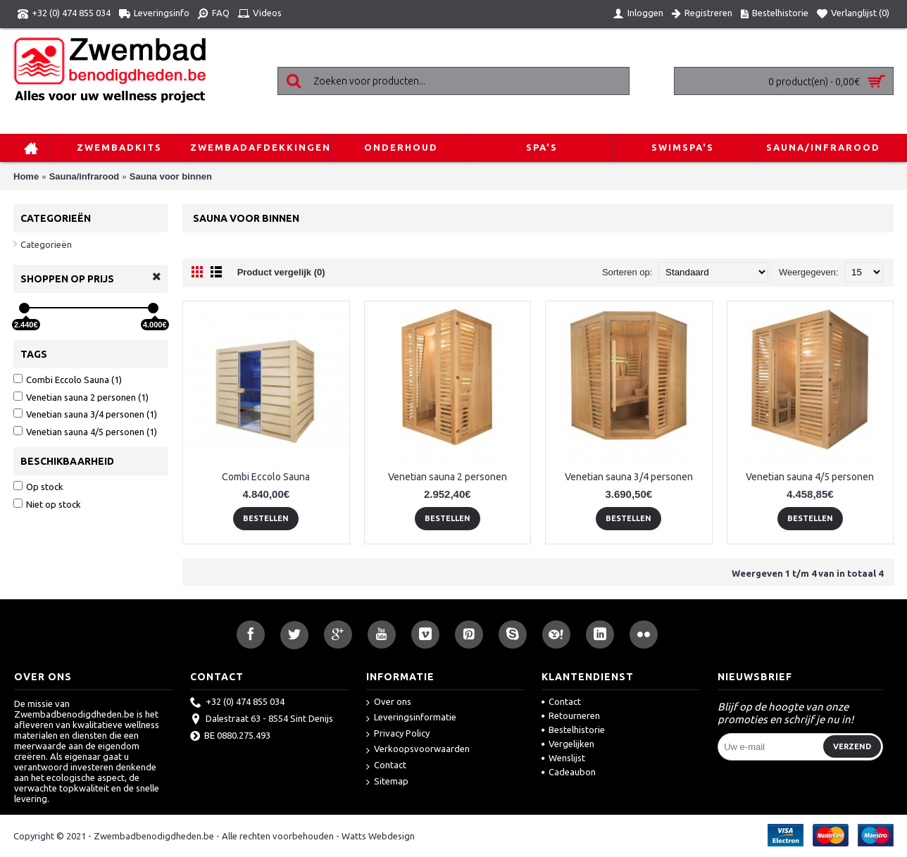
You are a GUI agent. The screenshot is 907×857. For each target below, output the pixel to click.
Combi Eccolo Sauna (266, 476)
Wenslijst (563, 758)
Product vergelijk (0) (281, 272)
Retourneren (571, 715)
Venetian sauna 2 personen (447, 476)
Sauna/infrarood (84, 176)
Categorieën (46, 244)
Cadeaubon (569, 772)
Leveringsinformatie (411, 718)
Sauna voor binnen (171, 176)
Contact (386, 766)
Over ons (388, 702)
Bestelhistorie (573, 729)
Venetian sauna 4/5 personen (810, 476)
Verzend (852, 746)
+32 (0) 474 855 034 (237, 702)
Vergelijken (568, 744)
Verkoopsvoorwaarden (418, 750)
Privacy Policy (398, 734)
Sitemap (387, 782)
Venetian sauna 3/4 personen (629, 476)
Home (26, 176)
